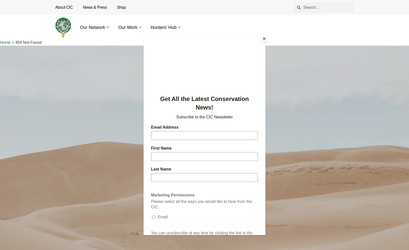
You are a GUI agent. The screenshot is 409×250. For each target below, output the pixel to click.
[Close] (264, 38)
